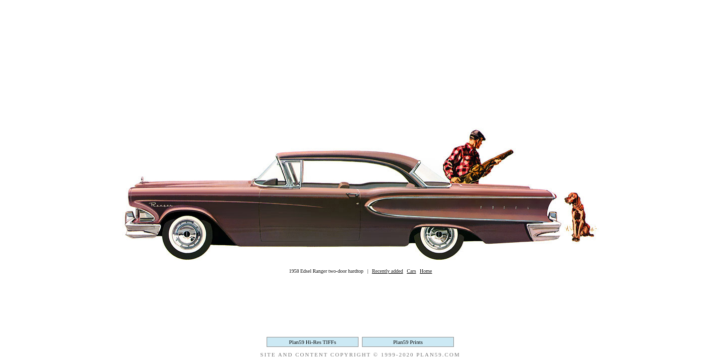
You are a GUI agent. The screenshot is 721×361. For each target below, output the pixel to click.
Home (426, 271)
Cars (411, 271)
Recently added (387, 271)
